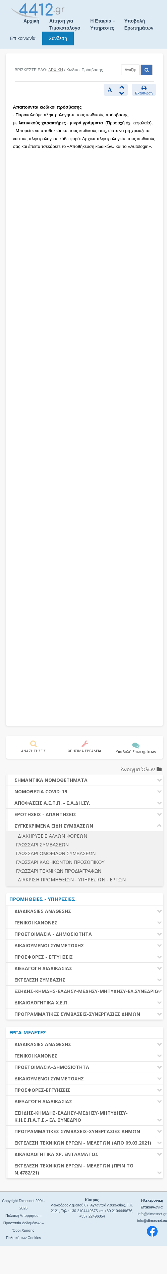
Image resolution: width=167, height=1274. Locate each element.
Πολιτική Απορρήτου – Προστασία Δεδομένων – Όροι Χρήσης (23, 1222)
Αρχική (31, 21)
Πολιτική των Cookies (23, 1238)
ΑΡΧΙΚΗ (55, 70)
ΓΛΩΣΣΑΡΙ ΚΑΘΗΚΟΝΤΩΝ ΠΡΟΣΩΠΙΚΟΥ (60, 862)
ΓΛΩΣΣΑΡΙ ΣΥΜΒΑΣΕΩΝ (42, 844)
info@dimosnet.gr (151, 1214)
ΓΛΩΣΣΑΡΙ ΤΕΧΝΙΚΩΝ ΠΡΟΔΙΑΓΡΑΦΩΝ (58, 871)
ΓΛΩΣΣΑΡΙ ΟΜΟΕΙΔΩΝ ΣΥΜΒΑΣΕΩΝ (56, 853)
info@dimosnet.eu (152, 1221)
